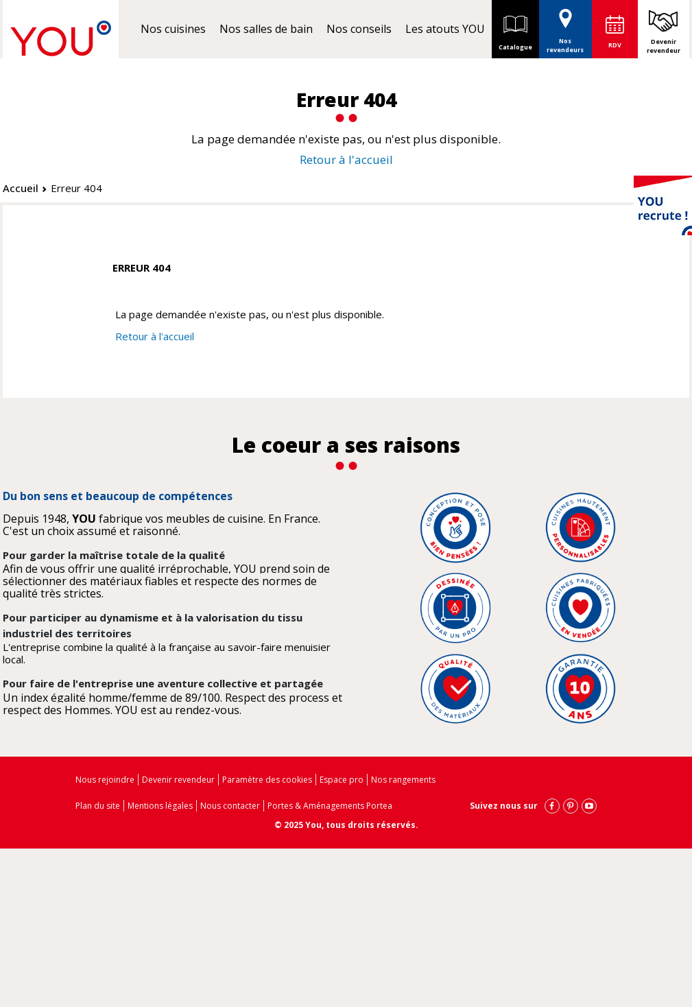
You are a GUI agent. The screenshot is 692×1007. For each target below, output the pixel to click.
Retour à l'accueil (346, 159)
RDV (614, 44)
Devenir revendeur (663, 46)
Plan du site (97, 805)
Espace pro (341, 779)
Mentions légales (160, 805)
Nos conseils (359, 28)
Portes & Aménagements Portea (329, 805)
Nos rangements (403, 779)
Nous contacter (230, 805)
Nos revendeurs (565, 27)
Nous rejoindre (104, 779)
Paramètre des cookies (267, 779)
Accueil (20, 188)
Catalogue (515, 28)
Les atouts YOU (445, 28)
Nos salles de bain (266, 28)
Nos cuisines (173, 28)
